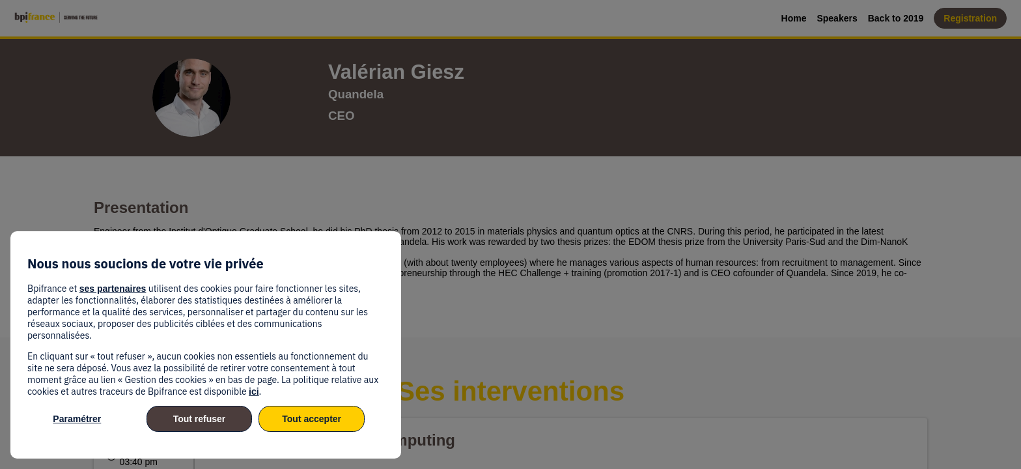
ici (254, 391)
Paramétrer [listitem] (77, 419)
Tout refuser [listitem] (199, 419)
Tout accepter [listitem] (311, 419)
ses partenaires (113, 288)
